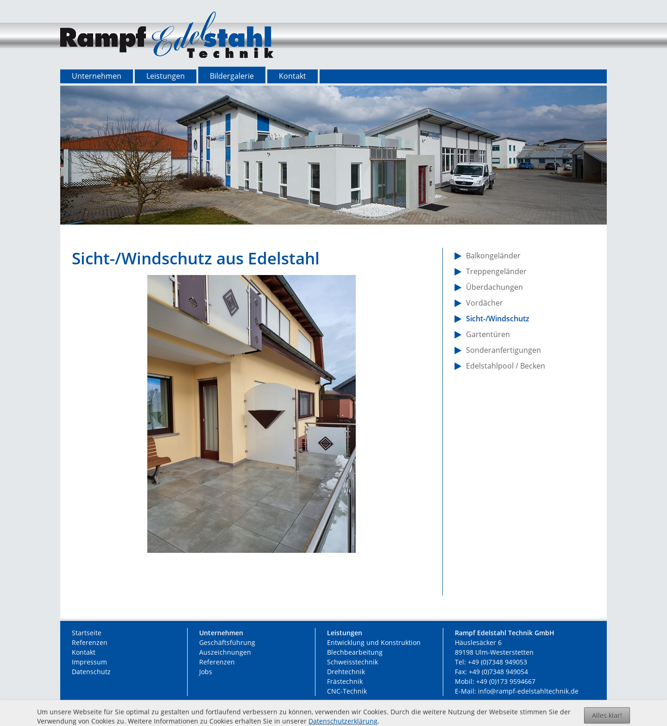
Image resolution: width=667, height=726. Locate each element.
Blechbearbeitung (355, 652)
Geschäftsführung (227, 642)
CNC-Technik (347, 691)
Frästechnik (345, 681)
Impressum (89, 661)
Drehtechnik (346, 671)
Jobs (205, 671)
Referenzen (89, 642)
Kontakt (83, 652)
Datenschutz (91, 671)
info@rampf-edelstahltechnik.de (528, 691)
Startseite (86, 632)
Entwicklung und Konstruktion (374, 642)
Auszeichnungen (225, 652)
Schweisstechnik (352, 661)
